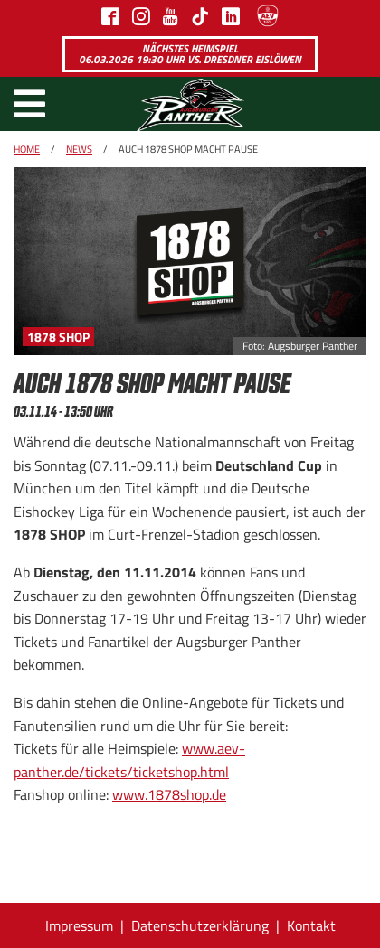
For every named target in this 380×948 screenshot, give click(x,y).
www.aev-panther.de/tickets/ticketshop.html (129, 760)
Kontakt (311, 925)
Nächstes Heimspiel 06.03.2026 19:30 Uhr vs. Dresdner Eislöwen (190, 54)
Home (27, 149)
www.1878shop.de (169, 794)
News (79, 149)
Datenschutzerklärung (200, 925)
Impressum (79, 925)
